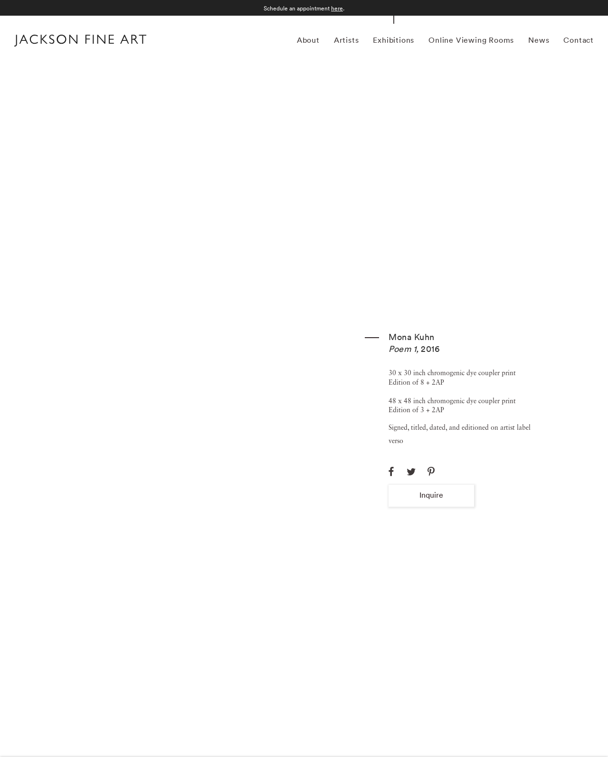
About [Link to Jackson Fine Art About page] (308, 40)
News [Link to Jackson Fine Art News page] (538, 40)
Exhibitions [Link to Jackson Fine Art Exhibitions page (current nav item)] (393, 40)
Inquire (431, 495)
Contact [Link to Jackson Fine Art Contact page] (578, 40)
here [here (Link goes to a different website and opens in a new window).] (337, 8)
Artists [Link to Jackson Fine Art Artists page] (346, 40)
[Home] (80, 41)
